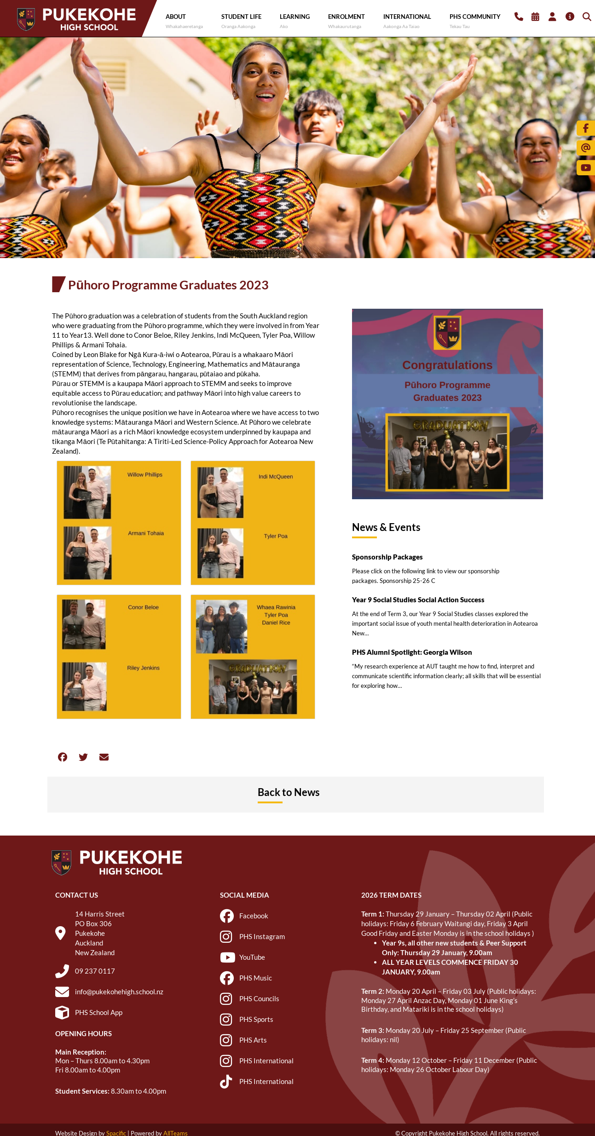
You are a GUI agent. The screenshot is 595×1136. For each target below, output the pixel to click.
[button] (62, 757)
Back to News (289, 792)
